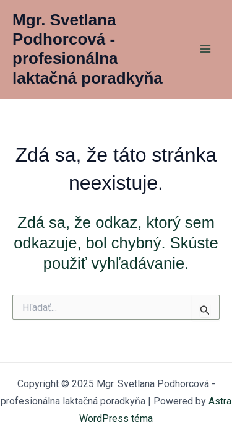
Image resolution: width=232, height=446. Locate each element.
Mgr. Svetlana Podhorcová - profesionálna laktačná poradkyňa (87, 49)
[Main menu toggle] (206, 49)
